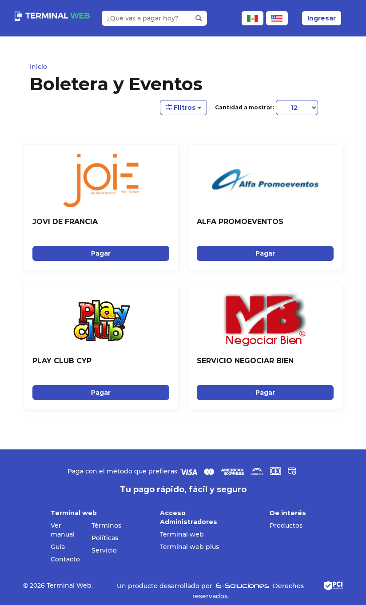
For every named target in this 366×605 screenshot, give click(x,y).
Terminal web (182, 534)
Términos (106, 525)
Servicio (104, 550)
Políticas (105, 538)
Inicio (38, 67)
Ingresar (321, 18)
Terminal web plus (189, 547)
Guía (58, 547)
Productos (286, 525)
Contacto (65, 559)
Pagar (101, 253)
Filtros (183, 108)
